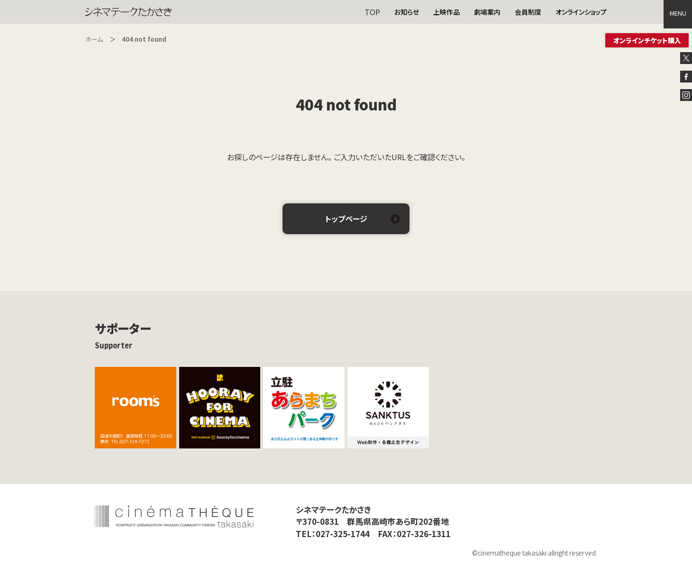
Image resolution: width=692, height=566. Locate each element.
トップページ (346, 218)
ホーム (94, 39)
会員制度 (528, 12)
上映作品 (446, 12)
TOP (372, 12)
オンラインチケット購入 (647, 40)
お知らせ (406, 12)
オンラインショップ (581, 12)
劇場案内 (487, 12)
